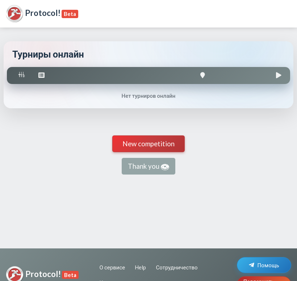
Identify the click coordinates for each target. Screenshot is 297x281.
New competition (148, 143)
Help (140, 267)
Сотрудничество (177, 267)
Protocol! (32, 14)
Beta (70, 14)
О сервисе (112, 267)
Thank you (148, 166)
